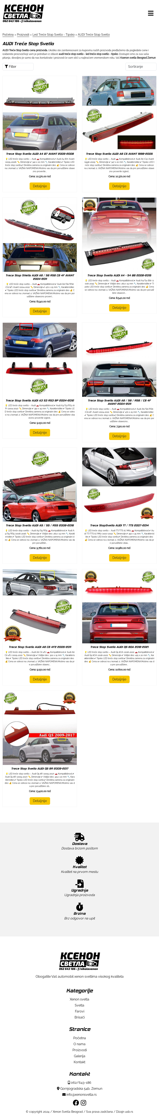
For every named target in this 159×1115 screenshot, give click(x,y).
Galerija (79, 1056)
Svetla (79, 1005)
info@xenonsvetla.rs (79, 1095)
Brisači (80, 1017)
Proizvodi (79, 1050)
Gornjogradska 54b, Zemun (79, 1089)
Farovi (79, 1011)
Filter (10, 67)
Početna (79, 1038)
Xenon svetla (79, 999)
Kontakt (79, 1062)
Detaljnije (40, 186)
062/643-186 (79, 1083)
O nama (79, 1044)
